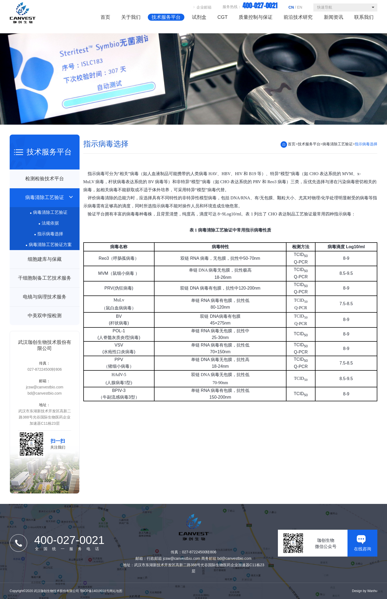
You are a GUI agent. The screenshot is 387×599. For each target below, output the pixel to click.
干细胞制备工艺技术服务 (44, 278)
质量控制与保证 (256, 17)
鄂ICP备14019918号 (94, 591)
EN (299, 7)
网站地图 (115, 591)
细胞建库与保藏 (45, 259)
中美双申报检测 (45, 315)
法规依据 (49, 223)
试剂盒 (199, 17)
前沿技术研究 (298, 17)
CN (291, 7)
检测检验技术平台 (44, 178)
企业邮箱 (204, 7)
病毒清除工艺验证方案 (49, 244)
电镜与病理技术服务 (44, 297)
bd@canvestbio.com (44, 393)
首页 (105, 17)
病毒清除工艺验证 (44, 197)
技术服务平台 (166, 17)
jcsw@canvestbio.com (44, 387)
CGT (222, 17)
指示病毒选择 (48, 234)
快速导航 (324, 7)
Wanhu (372, 591)
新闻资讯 (333, 17)
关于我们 (131, 17)
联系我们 (364, 17)
